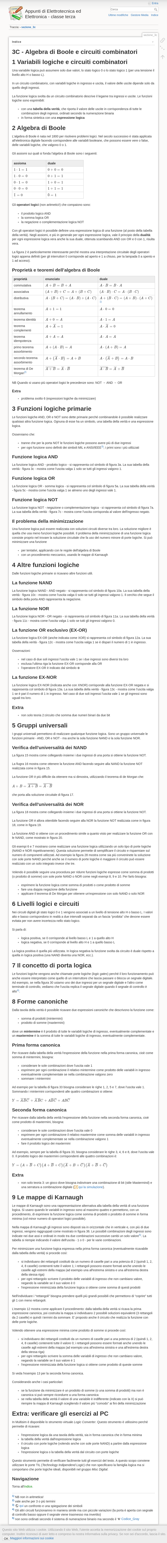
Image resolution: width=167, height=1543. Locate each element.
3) (102, 446)
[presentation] (20, 169)
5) (140, 1235)
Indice (154, 15)
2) (25, 372)
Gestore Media (139, 15)
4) (18, 990)
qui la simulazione (91, 1187)
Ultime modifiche (118, 15)
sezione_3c (28, 27)
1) (101, 301)
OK (6, 1538)
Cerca (156, 9)
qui (21, 1505)
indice (28, 1486)
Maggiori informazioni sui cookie (32, 1538)
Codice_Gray (130, 1519)
